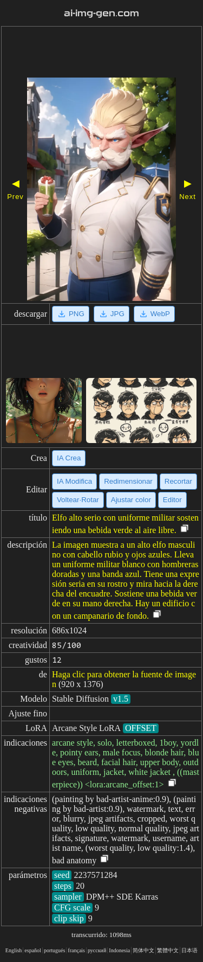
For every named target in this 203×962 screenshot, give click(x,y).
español (32, 950)
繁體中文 (168, 950)
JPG (112, 314)
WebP (154, 314)
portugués (54, 950)
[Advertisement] (101, 53)
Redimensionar (128, 481)
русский (97, 950)
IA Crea (69, 458)
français (76, 950)
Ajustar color (131, 500)
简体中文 (143, 950)
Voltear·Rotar (78, 500)
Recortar (178, 481)
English (13, 950)
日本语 (189, 950)
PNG (70, 314)
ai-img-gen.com (102, 13)
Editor (172, 500)
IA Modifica (74, 481)
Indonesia (119, 950)
